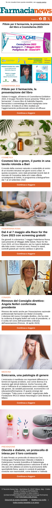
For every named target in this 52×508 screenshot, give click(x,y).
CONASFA (6, 297)
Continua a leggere (26, 113)
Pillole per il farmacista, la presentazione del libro (19, 90)
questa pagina (41, 2)
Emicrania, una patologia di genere (25, 375)
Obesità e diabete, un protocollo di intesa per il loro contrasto (25, 451)
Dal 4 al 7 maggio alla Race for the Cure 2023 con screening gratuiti (25, 233)
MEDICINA (6, 372)
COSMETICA (7, 157)
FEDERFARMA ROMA (11, 229)
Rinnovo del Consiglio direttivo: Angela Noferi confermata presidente (23, 304)
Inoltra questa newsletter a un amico (26, 503)
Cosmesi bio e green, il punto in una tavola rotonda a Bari (26, 162)
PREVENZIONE (8, 447)
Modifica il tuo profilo (38, 500)
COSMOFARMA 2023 (11, 86)
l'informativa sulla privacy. (28, 497)
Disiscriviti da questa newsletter (16, 500)
